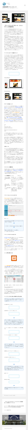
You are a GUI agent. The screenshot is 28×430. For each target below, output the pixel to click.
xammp (5, 270)
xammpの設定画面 (7, 287)
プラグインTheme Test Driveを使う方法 (7, 178)
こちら (17, 162)
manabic (11, 395)
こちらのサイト (12, 289)
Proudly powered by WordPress (8, 428)
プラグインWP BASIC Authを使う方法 (7, 185)
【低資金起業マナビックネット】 (9, 6)
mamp (12, 270)
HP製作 (14, 395)
